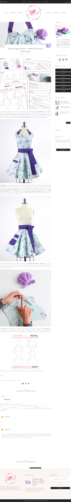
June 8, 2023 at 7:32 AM (9, 418)
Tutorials (63, 73)
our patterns (12, 12)
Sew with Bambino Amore (31, 500)
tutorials (64, 12)
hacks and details (56, 12)
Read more (63, 50)
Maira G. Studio (44, 500)
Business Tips (63, 87)
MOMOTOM (7, 416)
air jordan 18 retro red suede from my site (11, 405)
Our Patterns (63, 70)
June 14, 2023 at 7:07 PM (9, 430)
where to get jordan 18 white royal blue (25, 407)
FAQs (35, 1)
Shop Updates (45, 1)
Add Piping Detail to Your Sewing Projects (64, 107)
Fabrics (63, 80)
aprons (5, 434)
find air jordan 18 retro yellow (15, 408)
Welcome (24, 1)
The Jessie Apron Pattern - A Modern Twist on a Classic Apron (65, 102)
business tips (48, 12)
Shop (39, 1)
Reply (1, 413)
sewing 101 (19, 12)
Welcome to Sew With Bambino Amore (65, 112)
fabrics (6, 12)
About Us (30, 1)
